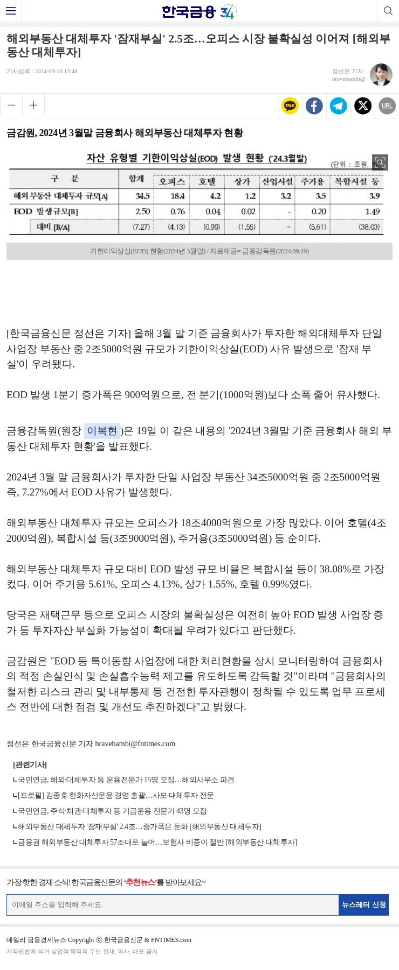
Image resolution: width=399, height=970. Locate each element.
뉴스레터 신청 (364, 905)
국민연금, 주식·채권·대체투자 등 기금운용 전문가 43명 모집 (112, 811)
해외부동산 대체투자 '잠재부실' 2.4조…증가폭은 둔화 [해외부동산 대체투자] (139, 827)
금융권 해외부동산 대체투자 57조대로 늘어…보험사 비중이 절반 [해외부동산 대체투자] (157, 842)
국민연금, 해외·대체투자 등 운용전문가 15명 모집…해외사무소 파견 (126, 780)
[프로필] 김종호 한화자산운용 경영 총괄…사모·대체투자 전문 (116, 795)
